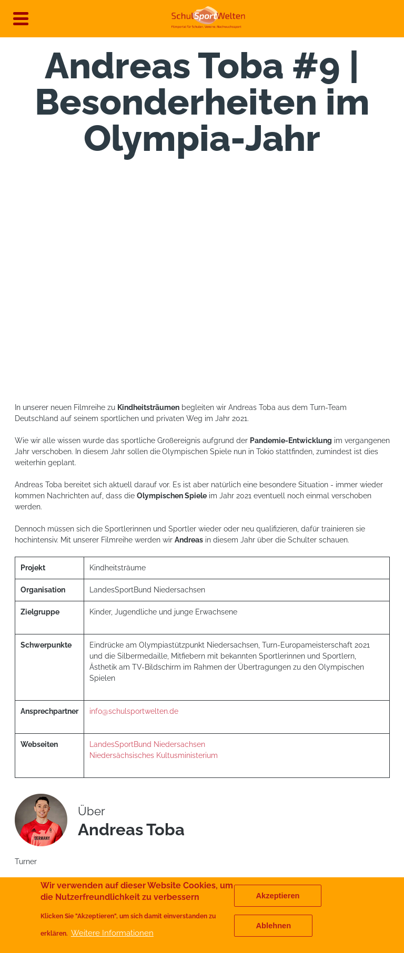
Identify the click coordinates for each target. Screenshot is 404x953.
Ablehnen (273, 925)
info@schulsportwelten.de (133, 711)
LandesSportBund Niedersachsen (147, 744)
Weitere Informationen (112, 932)
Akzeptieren (277, 895)
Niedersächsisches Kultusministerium (154, 755)
